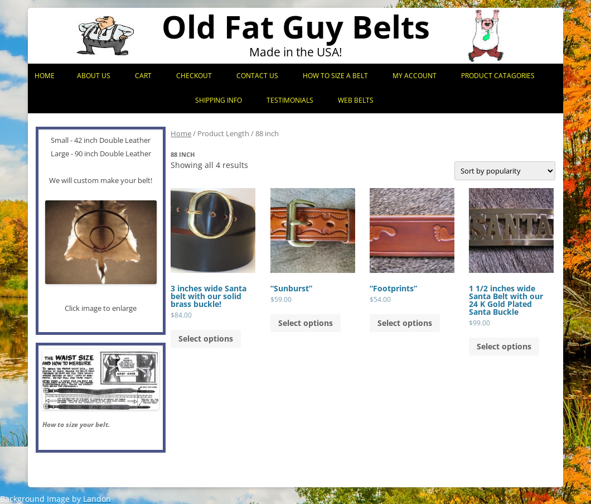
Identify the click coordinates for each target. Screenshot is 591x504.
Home (45, 75)
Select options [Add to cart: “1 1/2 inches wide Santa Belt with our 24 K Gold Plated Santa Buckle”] (504, 346)
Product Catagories (498, 75)
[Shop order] (504, 170)
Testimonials (290, 100)
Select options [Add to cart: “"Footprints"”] (404, 323)
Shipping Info (218, 100)
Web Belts (356, 100)
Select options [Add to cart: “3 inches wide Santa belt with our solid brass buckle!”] (205, 338)
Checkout (194, 75)
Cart (143, 75)
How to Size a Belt (335, 75)
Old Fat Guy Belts (296, 26)
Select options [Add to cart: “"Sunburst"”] (305, 323)
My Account (415, 75)
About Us (93, 75)
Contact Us (257, 75)
